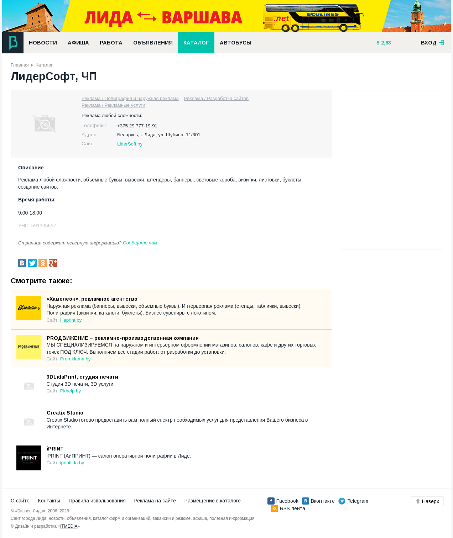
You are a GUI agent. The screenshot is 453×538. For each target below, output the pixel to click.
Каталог (196, 43)
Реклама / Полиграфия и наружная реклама (130, 98)
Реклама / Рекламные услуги (113, 105)
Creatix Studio (65, 413)
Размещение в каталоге (212, 500)
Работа (111, 43)
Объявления (153, 43)
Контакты (49, 500)
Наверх (427, 501)
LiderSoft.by (129, 144)
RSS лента (288, 508)
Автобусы (235, 43)
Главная (20, 65)
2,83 (385, 43)
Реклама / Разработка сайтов (216, 98)
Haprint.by (71, 320)
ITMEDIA (69, 526)
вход (432, 43)
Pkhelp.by (70, 391)
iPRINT (55, 449)
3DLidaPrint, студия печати (82, 377)
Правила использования (97, 500)
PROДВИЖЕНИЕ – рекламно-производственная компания (123, 338)
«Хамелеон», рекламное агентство (92, 299)
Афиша (78, 43)
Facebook (282, 501)
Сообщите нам (140, 243)
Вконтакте (318, 501)
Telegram (353, 501)
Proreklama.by (75, 359)
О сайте (20, 500)
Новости (43, 43)
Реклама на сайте (155, 500)
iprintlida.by (72, 462)
